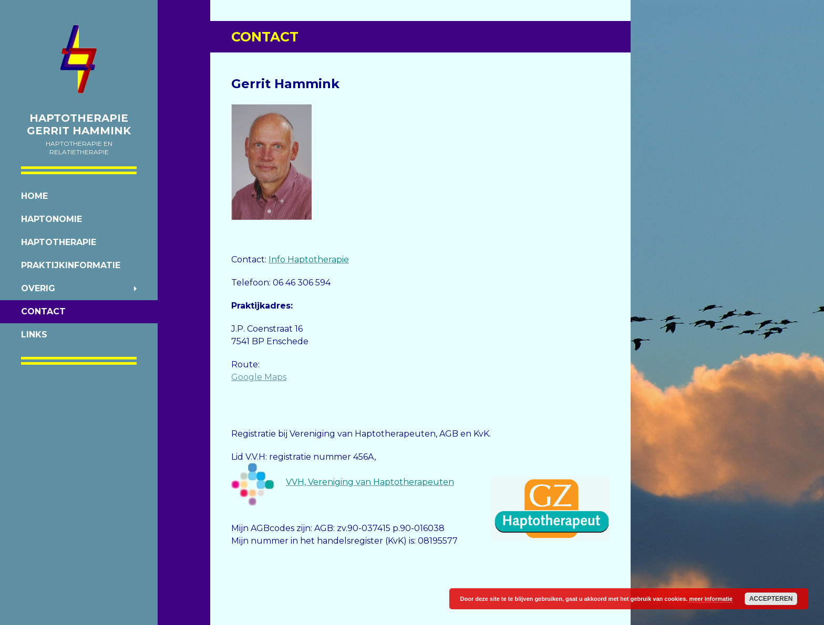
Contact (43, 311)
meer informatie (711, 599)
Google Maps (258, 377)
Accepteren (771, 598)
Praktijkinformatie (70, 265)
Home (34, 196)
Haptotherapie (58, 242)
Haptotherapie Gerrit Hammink (79, 124)
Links (34, 335)
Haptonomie (51, 219)
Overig (38, 288)
